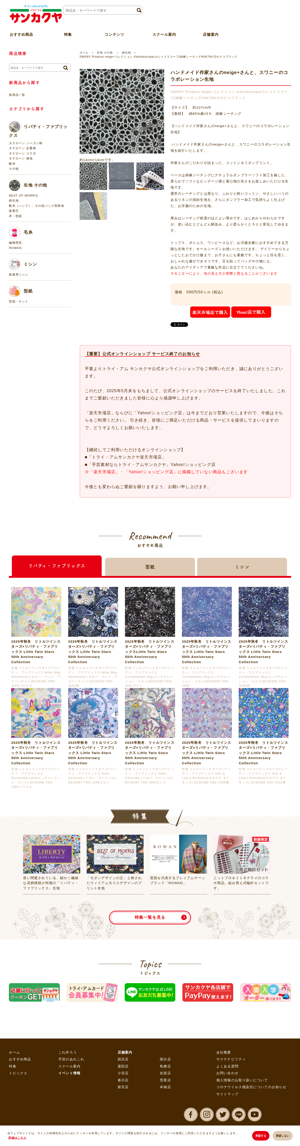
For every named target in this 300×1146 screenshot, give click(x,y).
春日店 (123, 1080)
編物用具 (15, 242)
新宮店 (123, 1087)
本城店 (165, 1087)
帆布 (12, 163)
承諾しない (283, 1135)
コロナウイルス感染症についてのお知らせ (251, 1087)
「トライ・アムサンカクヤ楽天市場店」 (127, 457)
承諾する (259, 1135)
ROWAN (15, 248)
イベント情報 (69, 1073)
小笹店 (123, 1073)
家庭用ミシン (18, 274)
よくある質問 (227, 1066)
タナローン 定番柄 (22, 148)
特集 (12, 1066)
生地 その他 (105, 52)
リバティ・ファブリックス (38, 129)
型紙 (20, 291)
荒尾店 (165, 1080)
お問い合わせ (227, 1073)
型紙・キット (18, 301)
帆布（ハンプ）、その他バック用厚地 (36, 205)
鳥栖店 (165, 1066)
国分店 (165, 1059)
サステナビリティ (231, 1059)
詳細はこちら (17, 1138)
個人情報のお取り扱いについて (242, 1080)
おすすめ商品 (20, 1059)
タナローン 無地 (21, 158)
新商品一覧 (17, 95)
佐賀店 (165, 1073)
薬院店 (123, 1066)
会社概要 (223, 1052)
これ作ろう (67, 1052)
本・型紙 (15, 216)
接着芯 (14, 210)
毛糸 (20, 232)
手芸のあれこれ (71, 1059)
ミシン (23, 264)
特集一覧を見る (150, 917)
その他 (14, 168)
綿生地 (126, 52)
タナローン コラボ (22, 153)
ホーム (84, 52)
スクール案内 (164, 33)
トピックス (18, 1073)
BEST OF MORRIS (23, 195)
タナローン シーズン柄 (25, 143)
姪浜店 (123, 1059)
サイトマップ (227, 1094)
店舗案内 (211, 33)
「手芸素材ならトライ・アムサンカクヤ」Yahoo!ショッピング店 (152, 464)
